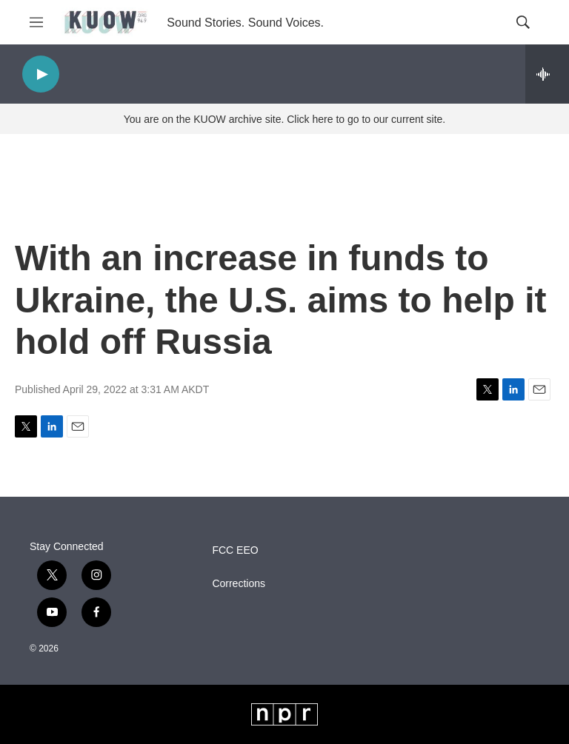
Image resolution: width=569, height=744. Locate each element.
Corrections (238, 583)
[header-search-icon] (523, 22)
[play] (41, 74)
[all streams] (547, 74)
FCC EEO (235, 550)
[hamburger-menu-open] (36, 22)
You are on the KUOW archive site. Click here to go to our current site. (284, 119)
